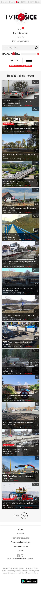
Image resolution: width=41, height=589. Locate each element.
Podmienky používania (20, 538)
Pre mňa (20, 37)
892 (36, 391)
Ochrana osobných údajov (20, 542)
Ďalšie (21, 515)
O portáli (20, 534)
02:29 (35, 136)
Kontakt (20, 551)
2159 (36, 418)
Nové (20, 29)
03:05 (35, 189)
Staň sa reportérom (20, 41)
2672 (36, 472)
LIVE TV (28, 66)
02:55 (35, 216)
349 (36, 150)
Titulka (20, 529)
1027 (36, 257)
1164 (36, 204)
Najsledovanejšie (20, 33)
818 (36, 338)
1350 (36, 365)
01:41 (35, 350)
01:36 (35, 484)
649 (36, 97)
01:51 (35, 82)
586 (36, 123)
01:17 (35, 431)
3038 (36, 445)
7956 (36, 177)
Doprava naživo (16, 66)
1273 (36, 231)
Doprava (16, 480)
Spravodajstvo (28, 105)
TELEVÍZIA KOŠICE (8, 105)
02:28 (35, 163)
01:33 (35, 270)
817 (36, 499)
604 (36, 311)
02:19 (35, 109)
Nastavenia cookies (20, 546)
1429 (36, 284)
